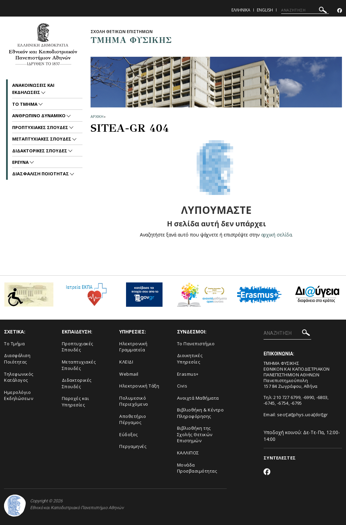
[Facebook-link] (339, 11)
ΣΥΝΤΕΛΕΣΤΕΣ (280, 458)
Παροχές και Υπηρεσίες (75, 401)
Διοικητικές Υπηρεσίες (190, 358)
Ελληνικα (240, 10)
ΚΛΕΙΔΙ (126, 362)
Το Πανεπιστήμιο (196, 344)
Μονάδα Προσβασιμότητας (197, 468)
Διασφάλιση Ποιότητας (17, 358)
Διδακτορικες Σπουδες (40, 151)
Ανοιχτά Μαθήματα (198, 398)
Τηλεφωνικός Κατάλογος (18, 377)
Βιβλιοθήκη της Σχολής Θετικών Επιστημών (195, 434)
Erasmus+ (188, 374)
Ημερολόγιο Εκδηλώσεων (18, 395)
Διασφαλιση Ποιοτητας (41, 174)
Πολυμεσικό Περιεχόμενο (133, 401)
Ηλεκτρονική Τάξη (139, 386)
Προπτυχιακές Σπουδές (77, 347)
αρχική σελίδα (276, 234)
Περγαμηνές (132, 446)
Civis (182, 386)
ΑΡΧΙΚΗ (97, 116)
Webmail (129, 374)
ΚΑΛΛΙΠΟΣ (188, 453)
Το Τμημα (25, 104)
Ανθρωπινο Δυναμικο (39, 115)
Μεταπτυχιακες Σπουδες (42, 139)
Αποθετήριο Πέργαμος (132, 419)
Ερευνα (21, 162)
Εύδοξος (128, 434)
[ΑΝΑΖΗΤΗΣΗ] (305, 10)
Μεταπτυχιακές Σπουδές (79, 365)
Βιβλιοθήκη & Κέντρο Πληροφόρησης (200, 413)
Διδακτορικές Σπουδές (77, 383)
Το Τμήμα (14, 344)
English (265, 10)
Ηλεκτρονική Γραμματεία (133, 347)
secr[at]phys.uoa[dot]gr (302, 414)
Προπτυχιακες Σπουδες (40, 127)
